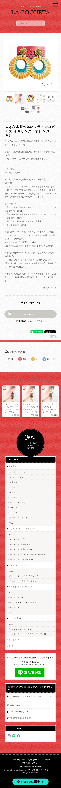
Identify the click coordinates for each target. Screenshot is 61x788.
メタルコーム (15, 608)
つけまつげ (14, 640)
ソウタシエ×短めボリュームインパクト (27, 554)
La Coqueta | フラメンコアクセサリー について (31, 697)
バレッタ (13, 613)
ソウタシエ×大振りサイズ (21, 544)
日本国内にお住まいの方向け (30, 321)
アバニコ (13, 646)
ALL (11, 534)
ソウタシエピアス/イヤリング (22, 528)
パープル (13, 508)
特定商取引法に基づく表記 (20, 718)
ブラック (13, 482)
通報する (53, 336)
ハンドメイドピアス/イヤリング (24, 576)
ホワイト (13, 487)
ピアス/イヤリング (17, 565)
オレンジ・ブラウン (18, 502)
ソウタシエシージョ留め (20, 629)
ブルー (12, 523)
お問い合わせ (15, 705)
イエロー (13, 513)
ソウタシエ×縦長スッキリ (21, 549)
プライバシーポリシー (18, 712)
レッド (12, 492)
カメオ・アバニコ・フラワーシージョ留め (28, 634)
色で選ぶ (13, 466)
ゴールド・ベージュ (18, 472)
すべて (10, 359)
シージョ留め (15, 618)
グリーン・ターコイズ (19, 518)
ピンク (12, 497)
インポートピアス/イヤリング (22, 581)
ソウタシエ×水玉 (17, 539)
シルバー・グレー (17, 477)
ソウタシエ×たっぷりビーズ (22, 559)
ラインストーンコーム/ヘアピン (24, 602)
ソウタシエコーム (17, 597)
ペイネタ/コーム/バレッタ (21, 587)
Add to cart (30, 314)
